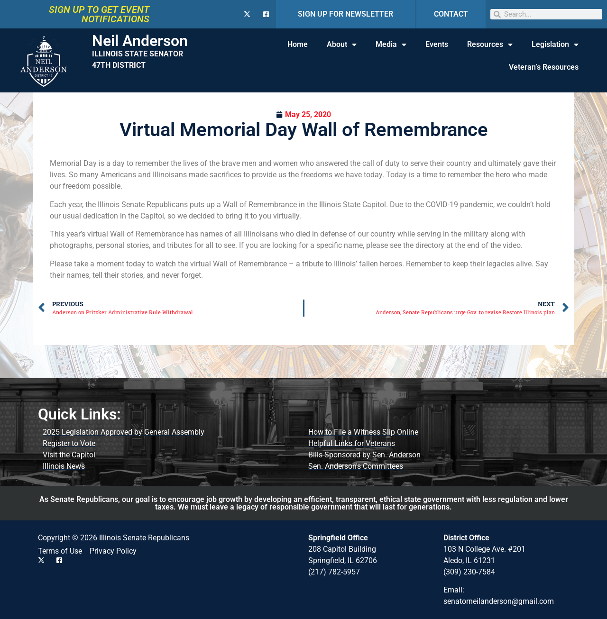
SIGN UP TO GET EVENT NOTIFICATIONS (99, 14)
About (342, 44)
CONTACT (451, 13)
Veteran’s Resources (544, 67)
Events (436, 44)
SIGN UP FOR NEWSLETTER (345, 13)
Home (297, 44)
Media (391, 44)
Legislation (555, 44)
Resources (490, 44)
